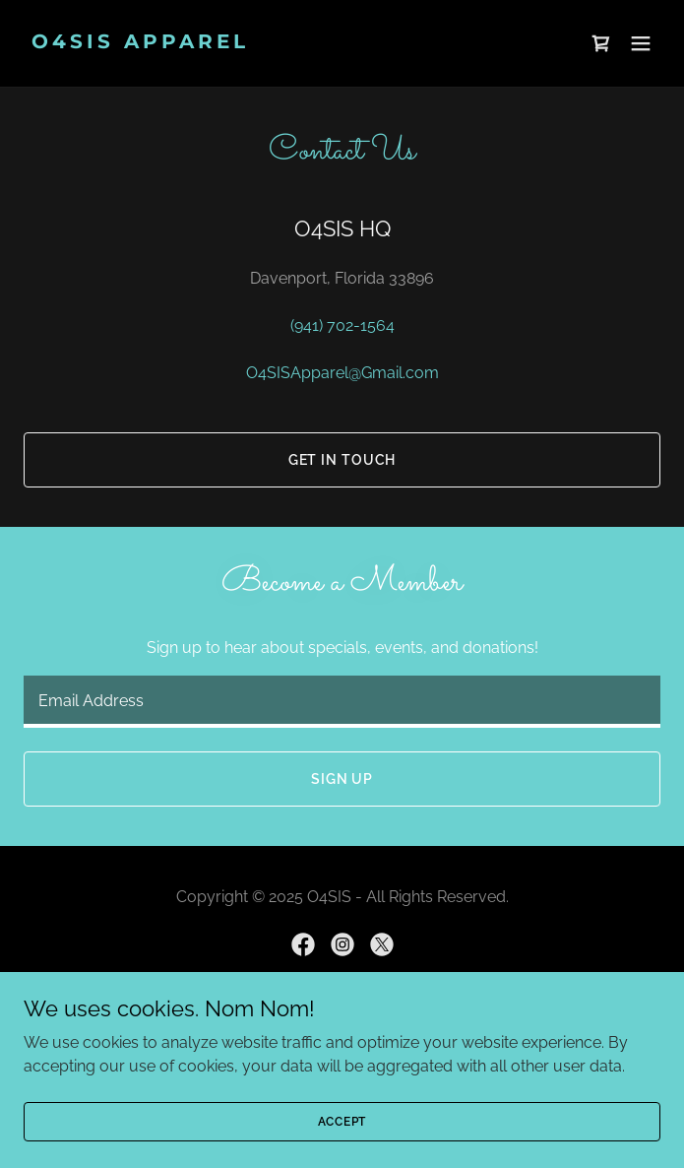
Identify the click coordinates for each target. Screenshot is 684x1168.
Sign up (342, 779)
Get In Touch (342, 460)
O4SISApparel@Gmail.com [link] (342, 372)
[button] (640, 43)
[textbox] (342, 702)
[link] (246, 42)
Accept (342, 1121)
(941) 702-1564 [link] (342, 325)
